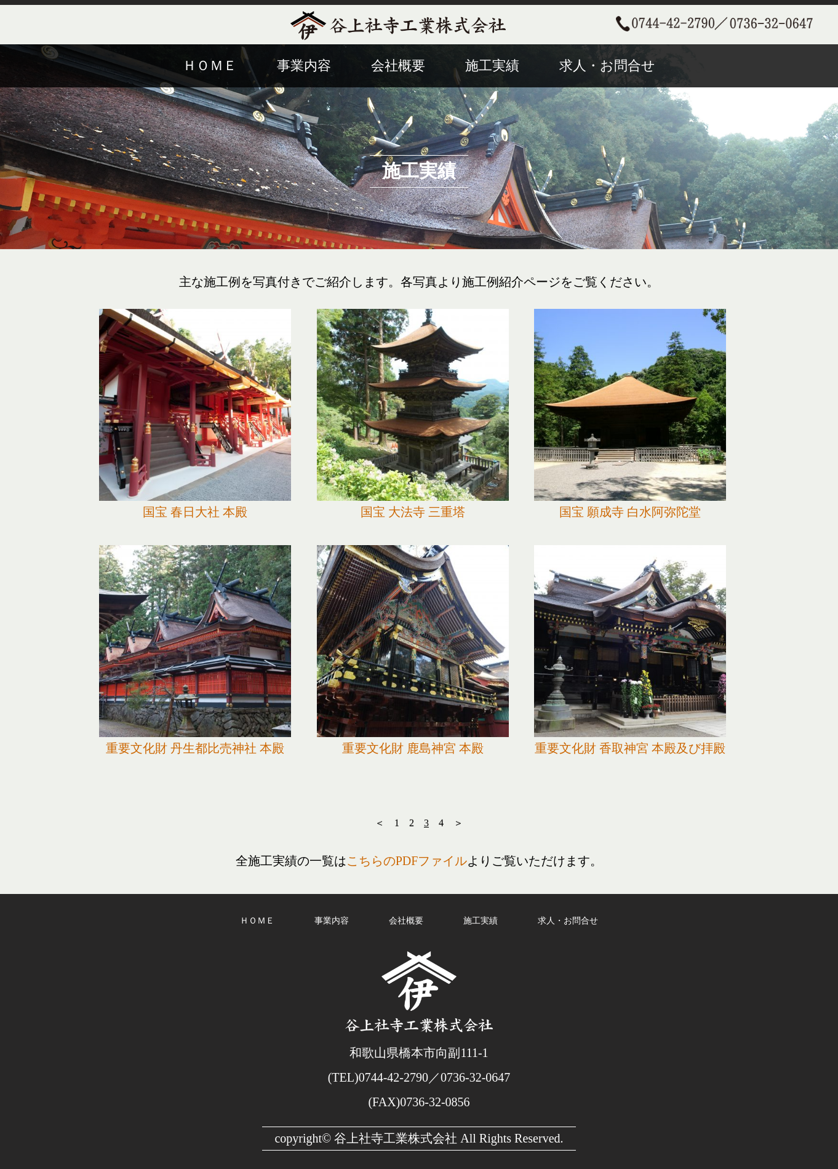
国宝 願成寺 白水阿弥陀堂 (630, 512)
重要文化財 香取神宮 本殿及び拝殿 (630, 748)
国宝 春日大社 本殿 (195, 512)
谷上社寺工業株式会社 (395, 1138)
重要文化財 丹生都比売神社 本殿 (195, 748)
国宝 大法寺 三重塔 (413, 512)
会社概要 (398, 65)
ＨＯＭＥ (210, 65)
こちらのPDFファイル (407, 861)
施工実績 (492, 65)
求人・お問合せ (607, 65)
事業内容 (304, 65)
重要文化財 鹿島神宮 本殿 (413, 748)
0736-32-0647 (475, 1077)
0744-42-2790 (393, 1077)
